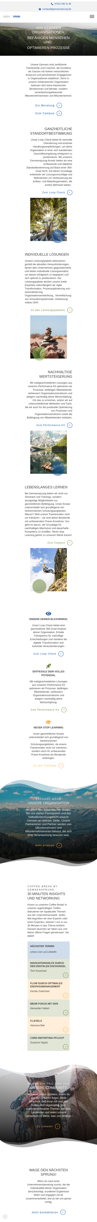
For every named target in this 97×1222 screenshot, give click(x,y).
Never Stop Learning (48, 727)
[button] (5, 1217)
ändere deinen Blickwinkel (48, 619)
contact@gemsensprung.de (56, 9)
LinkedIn (52, 952)
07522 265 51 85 (63, 4)
